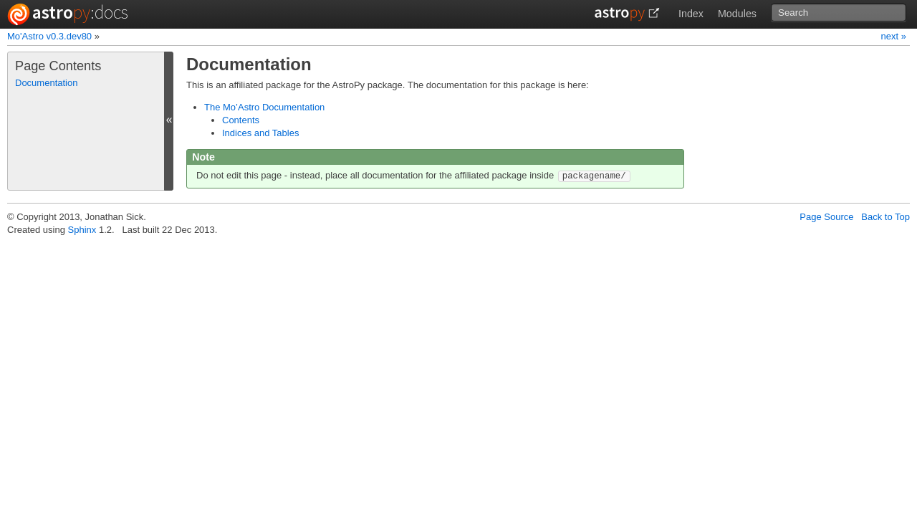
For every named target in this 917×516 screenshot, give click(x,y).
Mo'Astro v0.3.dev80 (49, 36)
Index (691, 13)
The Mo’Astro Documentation (264, 107)
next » (893, 36)
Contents (240, 120)
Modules (737, 13)
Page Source (826, 216)
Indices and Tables (260, 133)
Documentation (46, 82)
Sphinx (82, 229)
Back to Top (885, 216)
